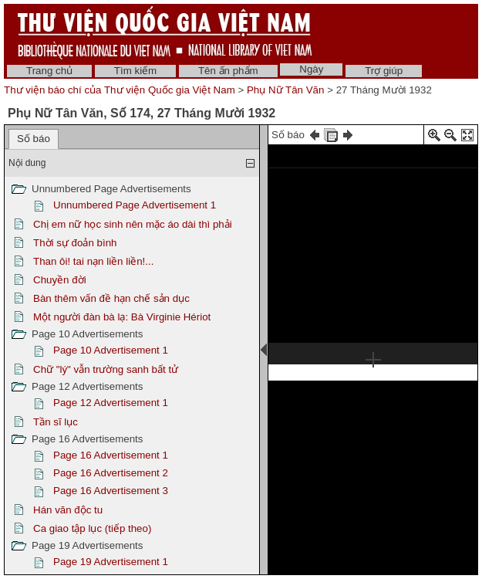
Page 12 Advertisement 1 (110, 402)
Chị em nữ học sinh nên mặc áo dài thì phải (132, 224)
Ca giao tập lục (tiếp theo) (92, 528)
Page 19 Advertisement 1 (110, 561)
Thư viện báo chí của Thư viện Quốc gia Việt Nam (119, 90)
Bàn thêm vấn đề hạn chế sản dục (111, 298)
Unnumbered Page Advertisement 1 (134, 205)
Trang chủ (49, 70)
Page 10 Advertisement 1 (110, 350)
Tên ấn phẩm (228, 70)
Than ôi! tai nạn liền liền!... (93, 261)
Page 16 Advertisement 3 (110, 490)
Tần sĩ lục (55, 422)
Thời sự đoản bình (74, 243)
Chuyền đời (59, 280)
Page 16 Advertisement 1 (110, 455)
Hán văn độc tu (68, 510)
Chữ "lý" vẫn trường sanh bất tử (105, 369)
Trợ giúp (384, 70)
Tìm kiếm (135, 70)
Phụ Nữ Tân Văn (285, 90)
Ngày (311, 69)
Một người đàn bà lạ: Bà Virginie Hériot (122, 317)
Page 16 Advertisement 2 (110, 473)
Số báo (33, 138)
